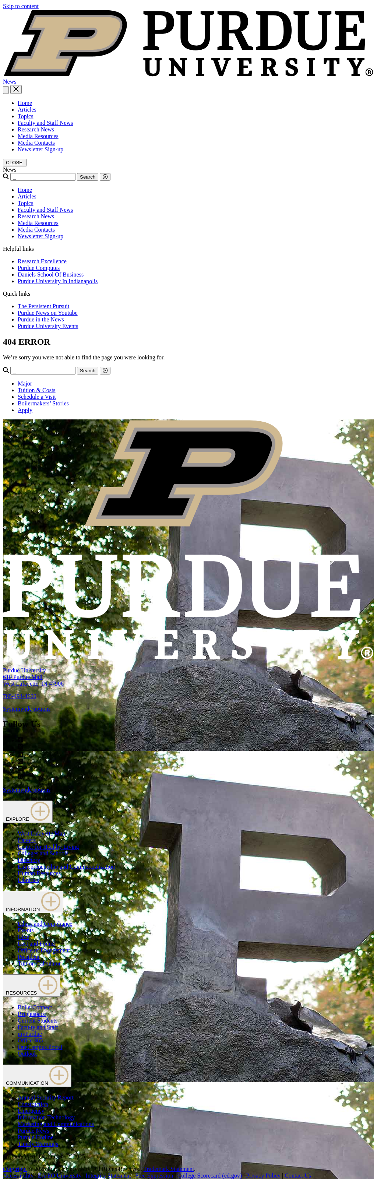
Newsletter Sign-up (40, 149)
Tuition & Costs (37, 390)
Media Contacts (36, 143)
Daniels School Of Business (51, 274)
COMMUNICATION (37, 1076)
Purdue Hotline (35, 1137)
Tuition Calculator (39, 963)
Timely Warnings (38, 1144)
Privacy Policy (263, 1175)
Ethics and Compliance (45, 924)
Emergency (31, 1111)
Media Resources (38, 136)
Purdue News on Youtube (48, 313)
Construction (33, 1104)
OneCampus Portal (40, 1047)
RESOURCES (31, 985)
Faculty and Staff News (45, 123)
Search (87, 177)
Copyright (15, 1169)
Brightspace (32, 1014)
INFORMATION (33, 902)
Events (26, 930)
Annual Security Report (46, 1097)
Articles (27, 109)
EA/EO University (60, 1175)
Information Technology (46, 1117)
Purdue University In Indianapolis (58, 281)
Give (23, 937)
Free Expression (154, 1175)
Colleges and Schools (43, 853)
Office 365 (30, 1040)
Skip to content (21, 6)
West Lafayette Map (41, 833)
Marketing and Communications (56, 1124)
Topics (25, 116)
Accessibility (18, 1175)
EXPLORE (28, 812)
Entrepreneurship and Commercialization (66, 866)
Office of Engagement (44, 950)
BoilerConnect (35, 1007)
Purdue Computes (39, 268)
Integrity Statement (108, 1175)
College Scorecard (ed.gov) (209, 1175)
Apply (25, 410)
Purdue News (33, 1131)
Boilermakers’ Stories (43, 403)
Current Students (37, 1020)
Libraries (28, 880)
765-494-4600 (19, 696)
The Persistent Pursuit (43, 306)
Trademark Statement (168, 1169)
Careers (27, 840)
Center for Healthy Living (48, 847)
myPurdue (30, 1034)
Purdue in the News (41, 319)
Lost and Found (36, 943)
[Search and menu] (6, 90)
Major (25, 383)
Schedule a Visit (37, 397)
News (9, 81)
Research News (36, 129)
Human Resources (39, 873)
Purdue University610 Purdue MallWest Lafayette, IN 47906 (33, 677)
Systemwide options (26, 709)
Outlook (27, 1054)
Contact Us (298, 1175)
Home (25, 103)
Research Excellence (42, 261)
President (29, 957)
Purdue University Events (48, 326)
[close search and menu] (16, 89)
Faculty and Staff (38, 1027)
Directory (29, 860)
